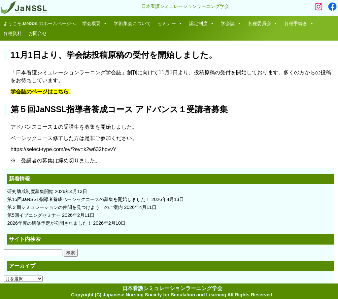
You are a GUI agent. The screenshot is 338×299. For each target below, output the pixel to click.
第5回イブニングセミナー (34, 215)
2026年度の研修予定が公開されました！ (49, 223)
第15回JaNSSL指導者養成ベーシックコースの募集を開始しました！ (78, 199)
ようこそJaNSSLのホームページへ (39, 23)
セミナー (170, 23)
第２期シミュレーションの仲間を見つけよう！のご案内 (65, 207)
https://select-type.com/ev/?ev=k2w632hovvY (64, 149)
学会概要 (94, 23)
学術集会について (132, 23)
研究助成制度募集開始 (30, 191)
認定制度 (201, 23)
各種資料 (12, 33)
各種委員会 (263, 23)
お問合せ (37, 33)
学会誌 (231, 23)
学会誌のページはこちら (40, 91)
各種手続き (299, 23)
